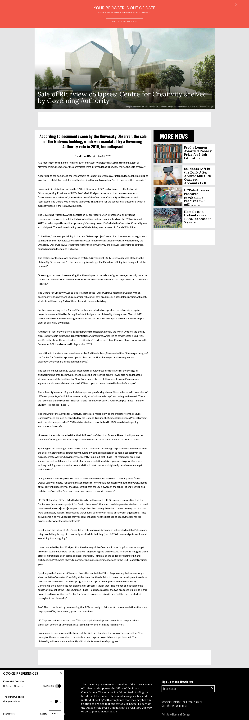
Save (55, 713)
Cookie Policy (168, 706)
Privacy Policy (194, 702)
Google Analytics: (28, 701)
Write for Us (181, 706)
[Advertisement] (124, 119)
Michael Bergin (87, 155)
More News (174, 136)
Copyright (166, 702)
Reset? (43, 713)
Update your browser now (123, 21)
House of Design (181, 714)
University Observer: (28, 686)
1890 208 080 (144, 707)
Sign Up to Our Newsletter (177, 682)
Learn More (9, 713)
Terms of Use (179, 702)
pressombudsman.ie (104, 711)
